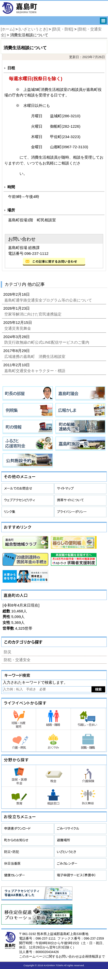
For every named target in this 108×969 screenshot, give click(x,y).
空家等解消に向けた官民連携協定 (33, 314)
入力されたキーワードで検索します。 (35, 682)
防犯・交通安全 (17, 660)
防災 (7, 652)
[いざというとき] (33, 29)
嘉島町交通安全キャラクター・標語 (35, 371)
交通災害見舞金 (18, 328)
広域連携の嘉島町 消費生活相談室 (35, 356)
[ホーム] (7, 29)
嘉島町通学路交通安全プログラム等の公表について (48, 300)
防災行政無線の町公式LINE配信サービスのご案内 (47, 342)
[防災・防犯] (62, 29)
